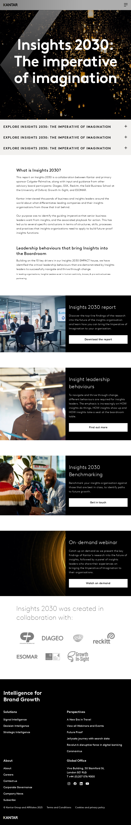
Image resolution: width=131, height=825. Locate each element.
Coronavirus (74, 751)
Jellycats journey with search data (88, 738)
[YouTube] (81, 784)
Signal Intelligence (15, 719)
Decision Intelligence (16, 726)
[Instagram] (69, 784)
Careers (8, 775)
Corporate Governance (17, 787)
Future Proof (75, 732)
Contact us (10, 781)
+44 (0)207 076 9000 (82, 776)
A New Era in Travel (79, 719)
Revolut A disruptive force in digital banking (94, 745)
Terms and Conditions (59, 807)
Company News (13, 793)
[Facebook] (75, 784)
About (7, 768)
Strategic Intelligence (16, 732)
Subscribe (9, 800)
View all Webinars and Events (85, 726)
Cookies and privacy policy (90, 807)
